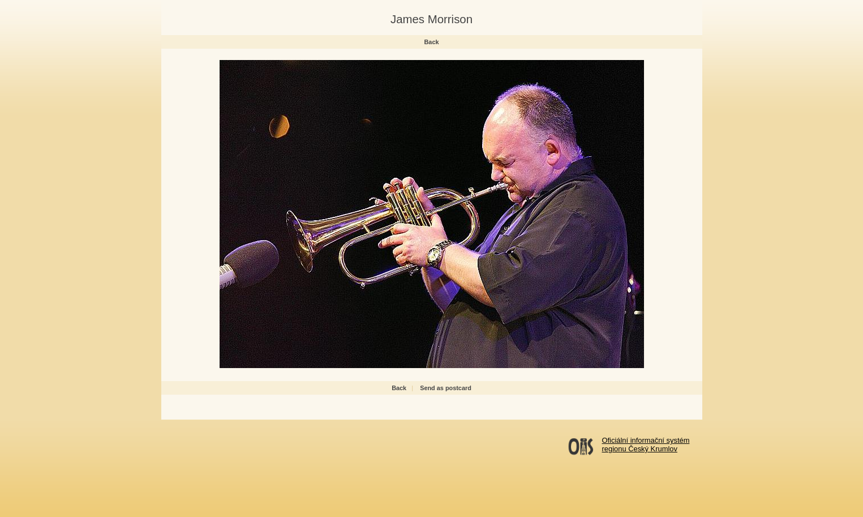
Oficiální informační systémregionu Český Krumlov (646, 444)
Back (431, 42)
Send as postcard (445, 387)
